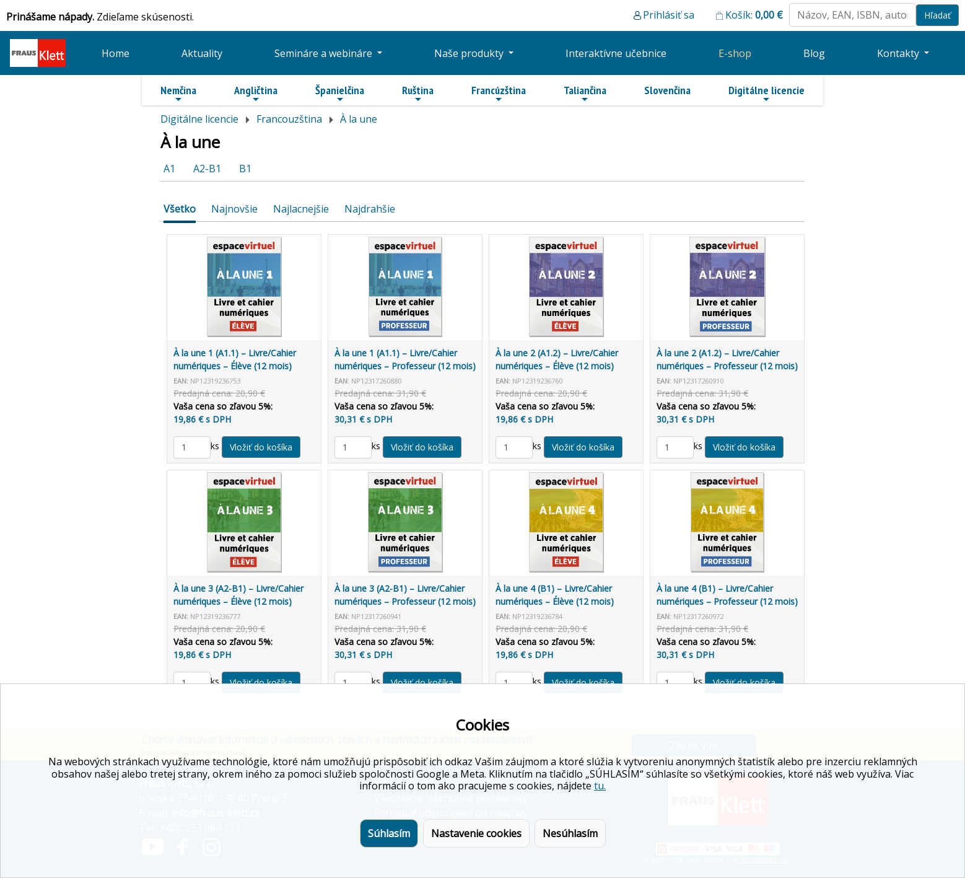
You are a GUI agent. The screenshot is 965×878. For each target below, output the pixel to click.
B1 (245, 168)
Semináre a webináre (324, 53)
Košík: (754, 15)
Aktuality (201, 53)
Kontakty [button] (899, 53)
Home (115, 53)
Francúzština (498, 93)
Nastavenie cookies (476, 833)
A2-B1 (207, 168)
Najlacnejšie (301, 209)
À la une (358, 119)
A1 (169, 168)
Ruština (418, 93)
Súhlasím (389, 833)
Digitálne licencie (766, 93)
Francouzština (289, 119)
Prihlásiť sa (668, 15)
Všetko (180, 209)
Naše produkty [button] (470, 53)
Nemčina (178, 93)
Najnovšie (234, 209)
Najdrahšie (369, 209)
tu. (600, 785)
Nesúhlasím (570, 833)
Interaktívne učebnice (615, 53)
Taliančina (585, 93)
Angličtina (255, 93)
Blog (814, 53)
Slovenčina (667, 90)
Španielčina (339, 93)
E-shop (734, 53)
